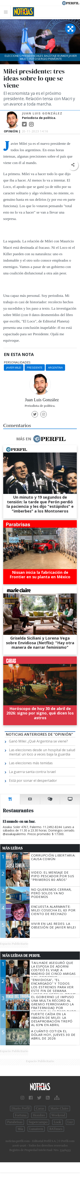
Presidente (34, 367)
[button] (72, 165)
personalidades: (17, 362)
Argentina (55, 367)
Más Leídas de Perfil (21, 955)
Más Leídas (12, 848)
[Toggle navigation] (6, 12)
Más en (40, 438)
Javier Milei (13, 367)
